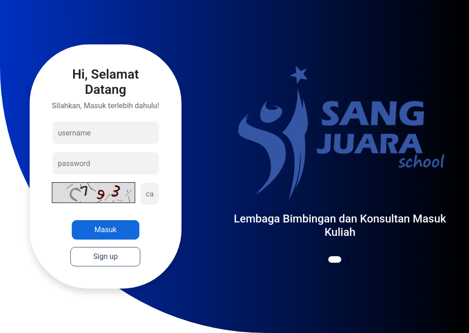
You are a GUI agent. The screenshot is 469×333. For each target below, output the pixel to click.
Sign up (105, 256)
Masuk (105, 229)
